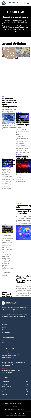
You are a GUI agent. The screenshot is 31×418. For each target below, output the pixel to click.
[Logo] (15, 303)
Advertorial (4, 96)
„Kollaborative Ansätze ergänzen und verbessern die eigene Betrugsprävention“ (10, 103)
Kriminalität (5, 290)
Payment (4, 158)
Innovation (19, 154)
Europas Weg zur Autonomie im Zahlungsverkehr (8, 163)
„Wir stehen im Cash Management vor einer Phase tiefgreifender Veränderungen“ (14, 364)
